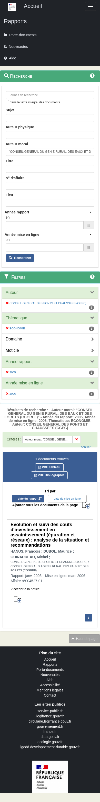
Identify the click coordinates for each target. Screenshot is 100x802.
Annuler (86, 446)
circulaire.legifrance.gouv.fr (50, 721)
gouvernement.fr (50, 726)
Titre (9, 161)
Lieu (9, 195)
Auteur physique (20, 127)
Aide (50, 680)
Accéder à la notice (25, 589)
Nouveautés (50, 675)
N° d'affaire (15, 178)
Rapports (50, 664)
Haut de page (84, 639)
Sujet (10, 110)
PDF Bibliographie (49, 475)
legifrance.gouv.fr (50, 716)
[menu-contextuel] (7, 101)
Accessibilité (50, 685)
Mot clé (12, 350)
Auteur (12, 292)
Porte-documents (50, 670)
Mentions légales (49, 690)
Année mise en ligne (24, 383)
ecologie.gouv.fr (50, 742)
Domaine (14, 339)
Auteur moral (17, 144)
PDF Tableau (49, 467)
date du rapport (28, 498)
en (8, 217)
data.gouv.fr (50, 737)
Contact (50, 695)
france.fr (49, 731)
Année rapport (19, 361)
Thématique (16, 318)
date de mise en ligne (67, 498)
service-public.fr (50, 711)
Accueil (50, 659)
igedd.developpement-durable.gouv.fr (50, 747)
